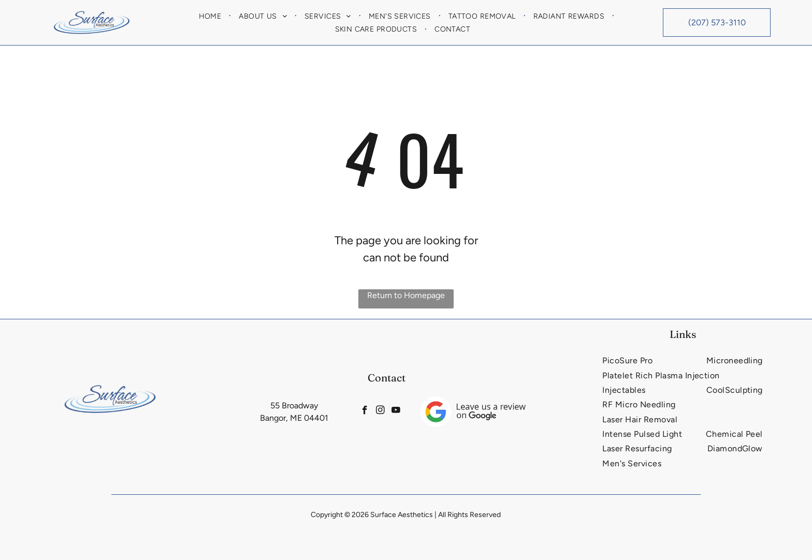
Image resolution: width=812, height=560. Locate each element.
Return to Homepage (406, 295)
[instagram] (380, 412)
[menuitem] (211, 16)
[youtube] (399, 412)
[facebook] (362, 412)
